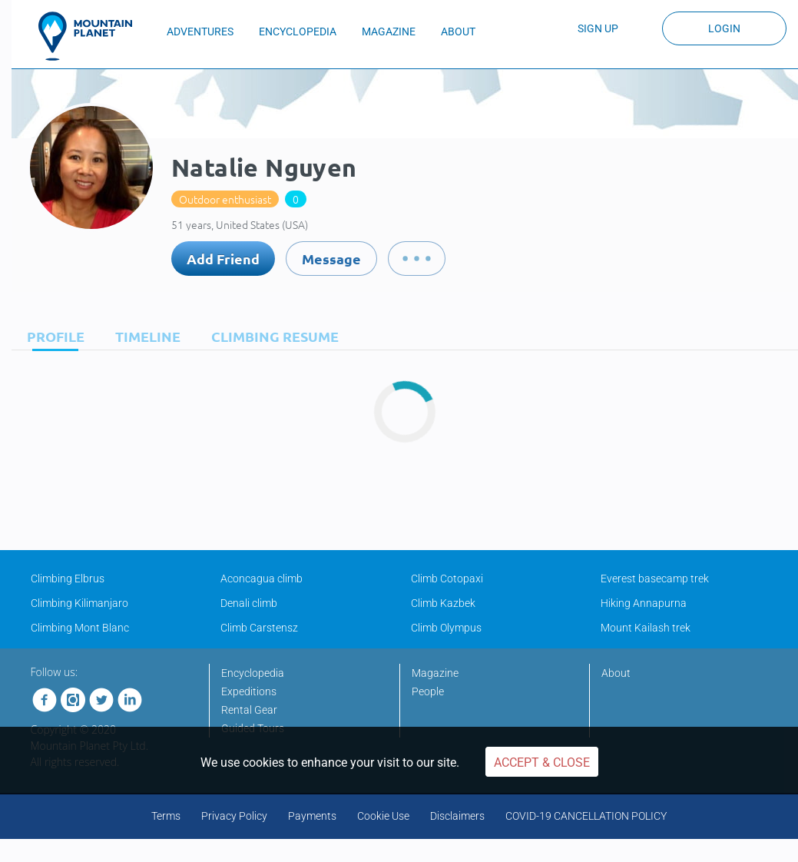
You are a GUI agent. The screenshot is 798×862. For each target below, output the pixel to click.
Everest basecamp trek (655, 578)
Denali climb (248, 603)
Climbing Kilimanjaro (79, 603)
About (616, 673)
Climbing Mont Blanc (80, 628)
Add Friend (223, 258)
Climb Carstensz (259, 628)
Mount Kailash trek (645, 628)
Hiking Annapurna (644, 603)
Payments (312, 816)
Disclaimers (457, 816)
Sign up (598, 28)
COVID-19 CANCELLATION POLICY (586, 816)
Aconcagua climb (261, 578)
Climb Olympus (446, 628)
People (428, 691)
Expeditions (248, 691)
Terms (165, 816)
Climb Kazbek (443, 603)
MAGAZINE (389, 31)
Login (724, 28)
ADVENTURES (200, 31)
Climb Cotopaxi (447, 578)
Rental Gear (249, 710)
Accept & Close (542, 762)
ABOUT (458, 31)
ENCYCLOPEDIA (297, 31)
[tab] (52, 336)
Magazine (435, 673)
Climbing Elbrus (67, 578)
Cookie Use (383, 816)
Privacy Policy (234, 816)
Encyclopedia (252, 673)
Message (331, 258)
